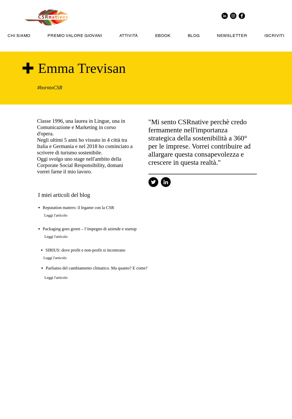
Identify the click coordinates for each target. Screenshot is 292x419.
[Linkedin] (166, 182)
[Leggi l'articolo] (56, 215)
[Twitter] (153, 182)
